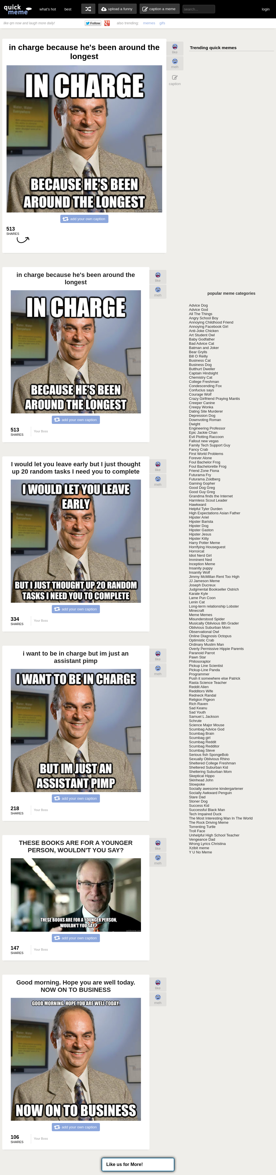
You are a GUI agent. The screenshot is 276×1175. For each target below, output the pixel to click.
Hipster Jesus (200, 534)
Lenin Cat (197, 602)
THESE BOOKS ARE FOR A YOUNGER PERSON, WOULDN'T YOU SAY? (76, 846)
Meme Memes (200, 615)
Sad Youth (197, 712)
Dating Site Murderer (206, 411)
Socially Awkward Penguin (210, 793)
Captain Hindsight (203, 373)
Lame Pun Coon (202, 598)
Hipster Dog (199, 526)
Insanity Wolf (199, 572)
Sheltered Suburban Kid (208, 767)
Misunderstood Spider (207, 619)
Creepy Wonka (201, 407)
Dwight (194, 424)
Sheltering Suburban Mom (210, 771)
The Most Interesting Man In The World (221, 818)
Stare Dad (197, 797)
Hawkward (197, 504)
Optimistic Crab (201, 640)
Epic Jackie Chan (203, 432)
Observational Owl (204, 632)
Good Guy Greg (202, 492)
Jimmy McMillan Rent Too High (214, 577)
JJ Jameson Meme (204, 581)
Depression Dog (202, 415)
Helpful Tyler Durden (205, 509)
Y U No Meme (200, 852)
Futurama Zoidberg (205, 479)
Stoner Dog (198, 801)
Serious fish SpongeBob (208, 755)
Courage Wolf (200, 394)
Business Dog (200, 365)
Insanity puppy (201, 568)
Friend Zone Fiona (204, 471)
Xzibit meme (199, 848)
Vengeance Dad (202, 839)
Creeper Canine (202, 403)
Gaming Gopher (202, 483)
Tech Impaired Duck (205, 814)
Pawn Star (197, 657)
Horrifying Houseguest (207, 547)
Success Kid (199, 805)
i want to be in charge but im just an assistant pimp (76, 657)
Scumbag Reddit (202, 742)
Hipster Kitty (199, 538)
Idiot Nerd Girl (200, 555)
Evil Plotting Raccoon (206, 437)
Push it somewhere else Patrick (214, 678)
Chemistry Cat (200, 377)
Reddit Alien (199, 687)
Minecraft (196, 610)
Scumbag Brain (201, 733)
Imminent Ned (200, 560)
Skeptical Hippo (202, 776)
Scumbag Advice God (206, 729)
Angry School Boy (203, 318)
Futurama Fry (200, 475)
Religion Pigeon (202, 699)
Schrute (195, 721)
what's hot (48, 9)
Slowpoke (197, 784)
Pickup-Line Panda (204, 670)
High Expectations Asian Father (214, 513)
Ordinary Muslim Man (206, 644)
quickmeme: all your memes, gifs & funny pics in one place (17, 9)
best (68, 9)
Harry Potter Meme (204, 543)
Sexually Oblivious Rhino (209, 759)
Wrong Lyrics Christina (207, 844)
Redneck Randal (202, 695)
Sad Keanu (198, 708)
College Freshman (204, 382)
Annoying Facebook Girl (208, 326)
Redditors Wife (201, 691)
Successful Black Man (207, 810)
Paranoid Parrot (202, 653)
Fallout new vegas (204, 441)
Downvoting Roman (205, 420)
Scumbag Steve (202, 750)
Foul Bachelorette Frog (207, 466)
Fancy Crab (198, 449)
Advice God (198, 309)
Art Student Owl (202, 335)
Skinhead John (201, 780)
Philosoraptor (200, 661)
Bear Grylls (198, 352)
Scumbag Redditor (204, 746)
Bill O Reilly (198, 356)
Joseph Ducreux (202, 585)
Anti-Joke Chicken (204, 331)
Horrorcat (196, 551)
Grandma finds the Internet (211, 496)
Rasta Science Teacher (208, 682)
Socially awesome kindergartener (216, 788)
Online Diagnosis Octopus (210, 636)
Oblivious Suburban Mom (209, 627)
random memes (88, 9)
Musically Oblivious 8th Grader (214, 623)
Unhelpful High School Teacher (214, 835)
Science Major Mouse (206, 725)
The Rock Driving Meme (208, 822)
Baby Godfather (202, 339)
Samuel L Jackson (204, 716)
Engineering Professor (207, 428)
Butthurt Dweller (202, 369)
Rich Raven (198, 704)
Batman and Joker (204, 348)
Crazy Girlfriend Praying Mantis (214, 398)
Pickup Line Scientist (206, 666)
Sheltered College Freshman (212, 763)
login (265, 9)
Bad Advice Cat (201, 343)
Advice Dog (198, 305)
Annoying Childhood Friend (211, 322)
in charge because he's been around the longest (75, 278)
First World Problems (206, 454)
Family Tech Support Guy (209, 445)
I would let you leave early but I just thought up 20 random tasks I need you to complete (75, 468)
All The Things (201, 314)
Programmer (199, 674)
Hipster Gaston (201, 530)
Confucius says (201, 390)
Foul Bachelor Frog (205, 462)
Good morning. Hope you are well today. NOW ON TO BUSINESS (75, 986)
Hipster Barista (201, 521)
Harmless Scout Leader (208, 500)
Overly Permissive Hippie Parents (216, 649)
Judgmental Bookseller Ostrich (214, 589)
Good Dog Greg (202, 487)
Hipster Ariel (199, 517)
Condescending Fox (205, 386)
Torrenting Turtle (202, 827)
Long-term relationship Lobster (214, 606)
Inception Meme (202, 564)
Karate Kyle (198, 593)
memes (149, 23)
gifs (162, 23)
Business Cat (200, 360)
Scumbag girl (200, 738)
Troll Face (197, 831)
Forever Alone (200, 458)
